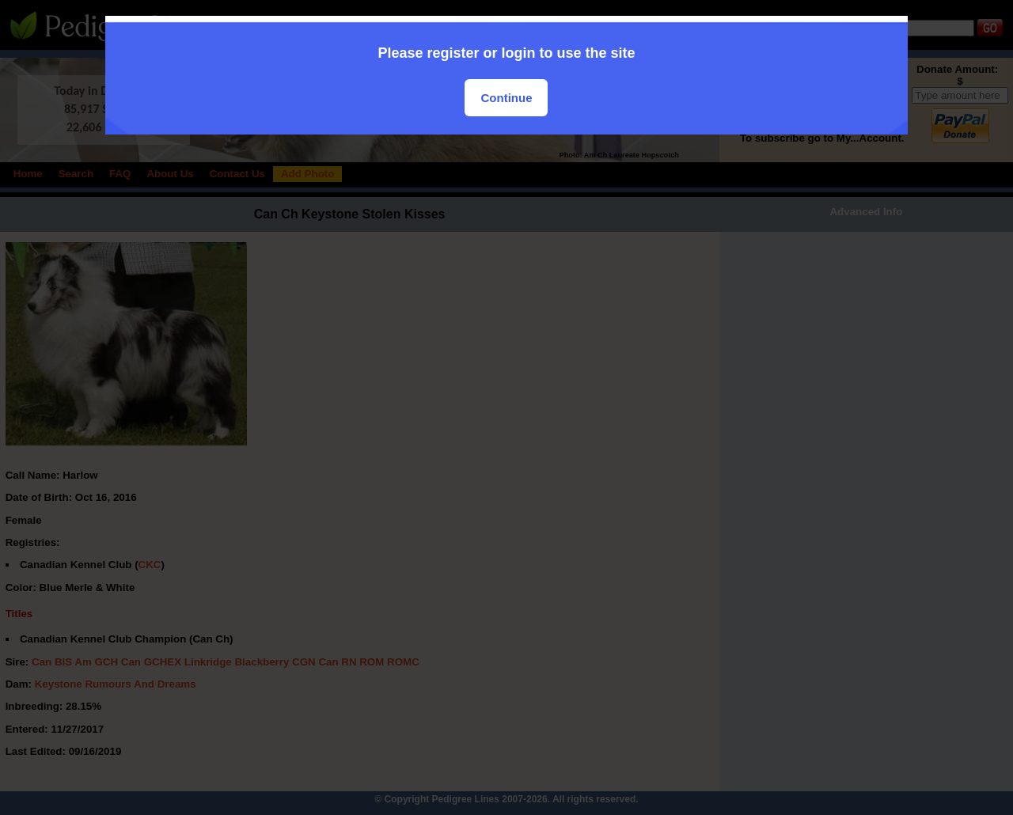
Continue (506, 97)
